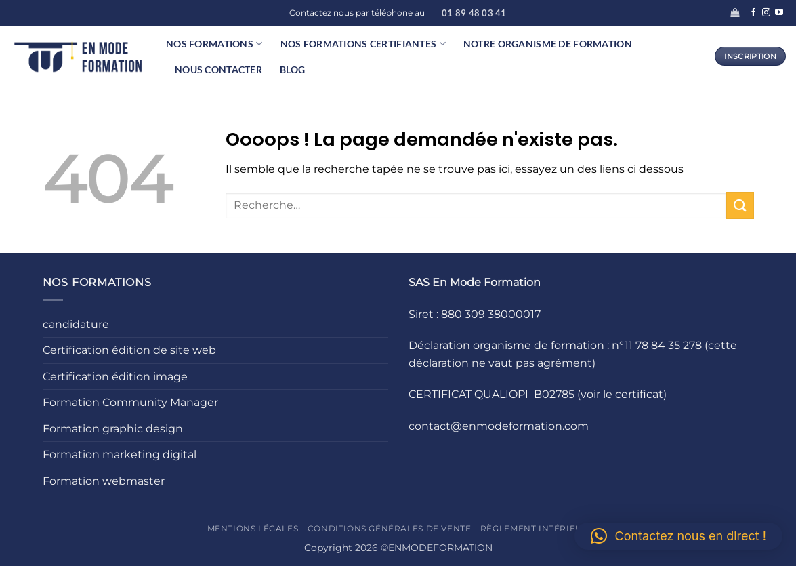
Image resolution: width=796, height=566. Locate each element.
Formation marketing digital (119, 454)
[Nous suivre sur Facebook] (753, 13)
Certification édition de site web (129, 350)
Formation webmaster (104, 480)
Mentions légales (253, 528)
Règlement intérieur (534, 528)
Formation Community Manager (130, 402)
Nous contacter (218, 69)
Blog (292, 69)
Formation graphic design (113, 428)
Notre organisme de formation (547, 43)
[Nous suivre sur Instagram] (766, 13)
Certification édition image (115, 376)
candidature (76, 324)
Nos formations (214, 43)
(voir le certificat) (622, 394)
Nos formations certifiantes (363, 43)
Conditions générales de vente (390, 528)
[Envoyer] (739, 205)
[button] (734, 12)
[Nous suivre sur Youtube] (779, 13)
